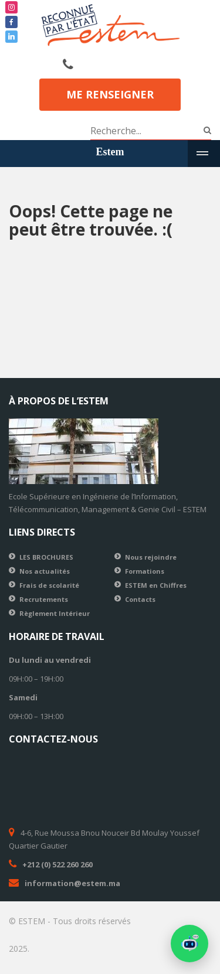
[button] (189, 943)
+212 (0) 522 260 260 (57, 864)
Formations (144, 571)
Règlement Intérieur (54, 613)
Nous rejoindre (151, 557)
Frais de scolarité (49, 585)
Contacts (140, 599)
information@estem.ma (72, 883)
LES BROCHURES (46, 557)
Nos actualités (44, 571)
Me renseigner (110, 94)
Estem (110, 152)
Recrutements (43, 599)
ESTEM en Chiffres (156, 585)
